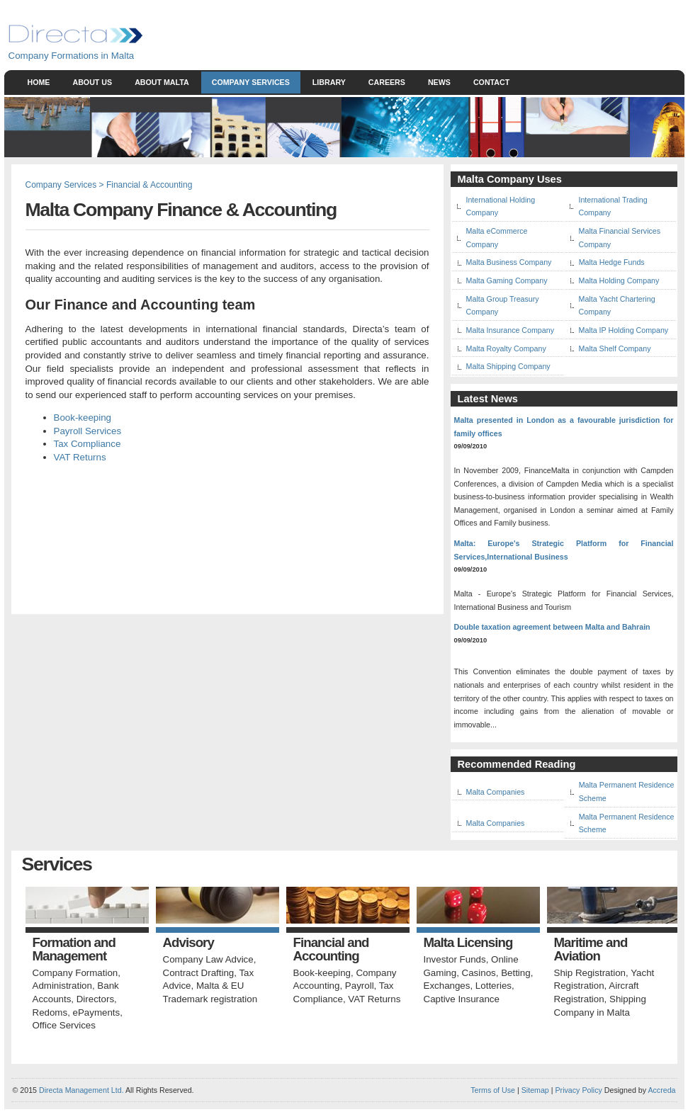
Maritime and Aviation (591, 949)
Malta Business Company (509, 262)
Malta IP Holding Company (624, 330)
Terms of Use (492, 1090)
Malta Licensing (468, 943)
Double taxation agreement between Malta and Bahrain (552, 627)
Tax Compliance (87, 443)
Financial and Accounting (331, 949)
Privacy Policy (579, 1090)
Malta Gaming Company (507, 280)
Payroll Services (88, 431)
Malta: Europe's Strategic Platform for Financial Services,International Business (564, 550)
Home (39, 82)
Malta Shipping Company (508, 366)
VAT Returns (80, 457)
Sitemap (534, 1090)
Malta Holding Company (619, 280)
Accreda (661, 1090)
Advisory (188, 943)
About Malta (162, 82)
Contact (491, 82)
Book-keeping (83, 417)
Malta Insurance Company (510, 330)
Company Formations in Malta (72, 55)
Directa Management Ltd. (81, 1090)
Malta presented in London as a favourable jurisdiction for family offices (564, 427)
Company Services (251, 82)
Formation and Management (74, 949)
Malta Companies (495, 792)
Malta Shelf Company (615, 348)
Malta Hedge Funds (612, 262)
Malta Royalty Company (506, 348)
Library (329, 82)
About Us (92, 82)
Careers (386, 82)
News (439, 82)
